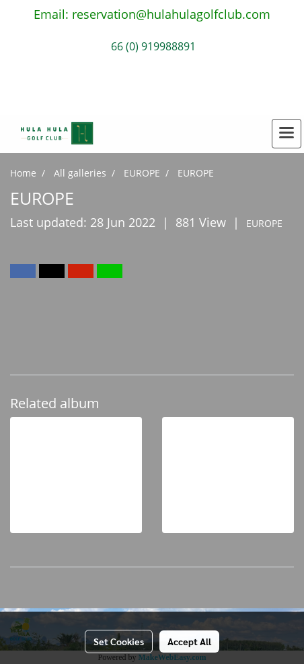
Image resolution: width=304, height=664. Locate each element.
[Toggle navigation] (286, 133)
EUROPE (264, 223)
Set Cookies (118, 641)
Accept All (189, 641)
